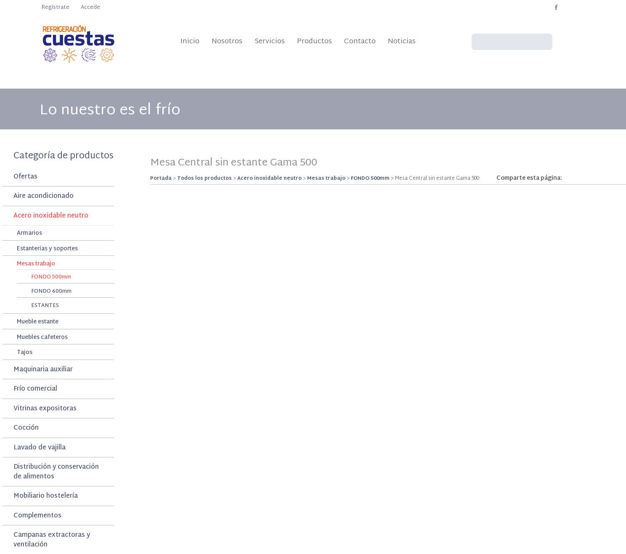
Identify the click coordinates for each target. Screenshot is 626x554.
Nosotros (227, 41)
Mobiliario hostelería (45, 496)
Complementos (37, 516)
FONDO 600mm (51, 291)
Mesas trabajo (36, 264)
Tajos (24, 353)
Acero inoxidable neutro (50, 216)
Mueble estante (37, 322)
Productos (314, 41)
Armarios (29, 234)
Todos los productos (204, 178)
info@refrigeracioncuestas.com (391, 7)
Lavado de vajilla (39, 448)
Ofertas (25, 177)
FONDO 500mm (51, 277)
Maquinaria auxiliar (43, 369)
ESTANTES (45, 306)
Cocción (26, 428)
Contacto (360, 41)
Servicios (270, 41)
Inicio (189, 41)
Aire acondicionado (43, 196)
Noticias (402, 41)
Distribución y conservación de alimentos (56, 472)
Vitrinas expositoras (45, 409)
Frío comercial (35, 389)
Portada (161, 178)
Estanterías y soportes (47, 249)
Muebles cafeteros (42, 338)
